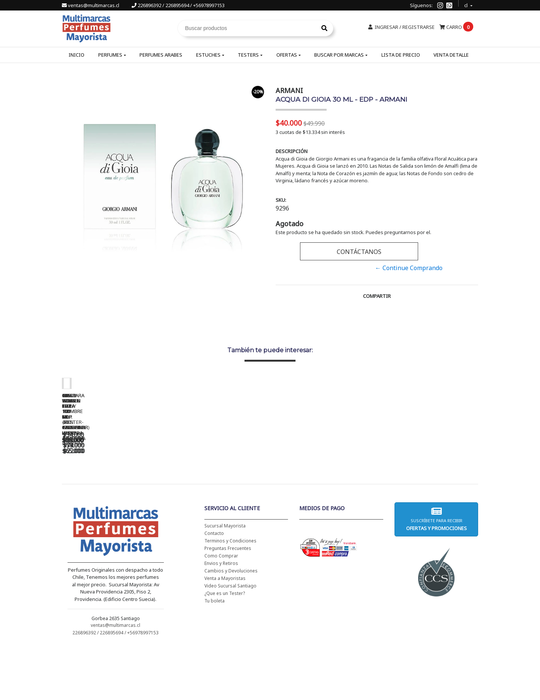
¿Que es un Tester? (224, 647)
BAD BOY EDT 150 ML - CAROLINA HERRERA (324, 492)
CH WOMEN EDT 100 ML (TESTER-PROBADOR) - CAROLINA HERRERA (219, 495)
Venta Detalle (451, 54)
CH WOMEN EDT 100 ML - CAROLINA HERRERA (114, 492)
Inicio (76, 54)
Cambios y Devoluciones (231, 624)
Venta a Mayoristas (225, 632)
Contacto (214, 587)
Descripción (292, 151)
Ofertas (286, 54)
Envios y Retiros (221, 617)
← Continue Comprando (408, 268)
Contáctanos (359, 252)
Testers (248, 54)
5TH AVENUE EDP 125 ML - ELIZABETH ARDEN (429, 492)
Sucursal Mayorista (225, 579)
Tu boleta (214, 654)
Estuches (208, 54)
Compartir (377, 296)
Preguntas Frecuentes (227, 602)
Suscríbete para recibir (436, 572)
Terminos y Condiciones (230, 594)
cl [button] (466, 4)
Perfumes (110, 54)
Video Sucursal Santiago (230, 639)
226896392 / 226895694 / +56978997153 (178, 5)
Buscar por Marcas (339, 54)
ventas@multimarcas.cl (91, 5)
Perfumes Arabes (161, 54)
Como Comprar (221, 609)
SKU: (281, 200)
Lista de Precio (400, 54)
